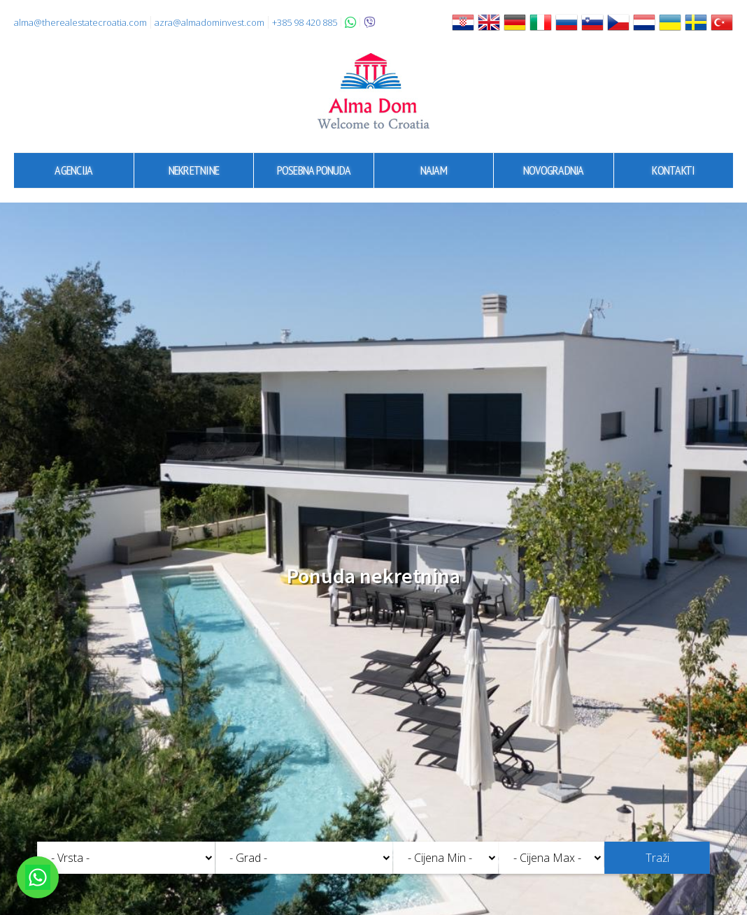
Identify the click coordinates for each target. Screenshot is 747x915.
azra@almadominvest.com (209, 22)
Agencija (73, 170)
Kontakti (673, 170)
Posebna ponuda (314, 170)
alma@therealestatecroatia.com (80, 22)
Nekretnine (194, 170)
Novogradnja (553, 170)
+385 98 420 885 (304, 22)
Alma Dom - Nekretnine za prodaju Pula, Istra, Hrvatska (373, 90)
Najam (433, 170)
